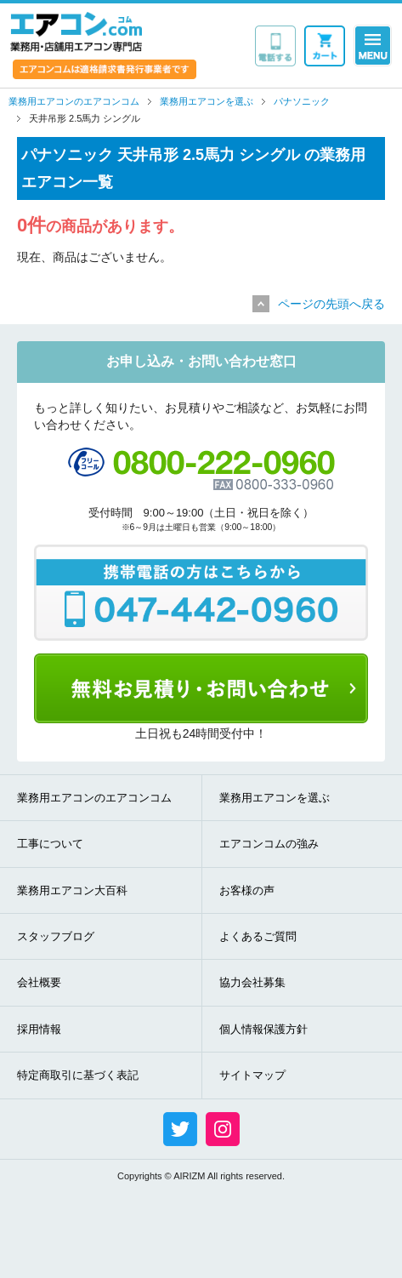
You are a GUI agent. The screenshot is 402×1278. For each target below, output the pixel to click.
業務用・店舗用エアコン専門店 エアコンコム (76, 31)
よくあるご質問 (258, 936)
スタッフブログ (55, 936)
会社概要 (39, 982)
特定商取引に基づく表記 (78, 1075)
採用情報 (39, 1029)
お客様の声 (247, 890)
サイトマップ (252, 1075)
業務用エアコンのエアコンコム (94, 797)
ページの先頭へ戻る (331, 304)
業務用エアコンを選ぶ (274, 797)
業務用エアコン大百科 (72, 890)
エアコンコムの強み (269, 843)
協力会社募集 (252, 982)
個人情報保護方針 (263, 1029)
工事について (50, 843)
